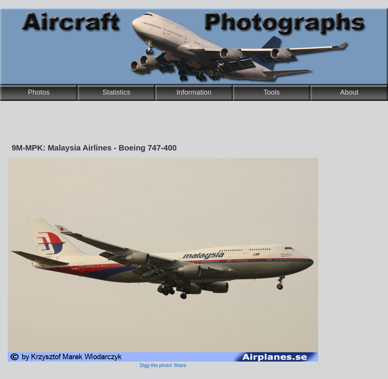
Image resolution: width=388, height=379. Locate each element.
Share (180, 365)
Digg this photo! (156, 365)
